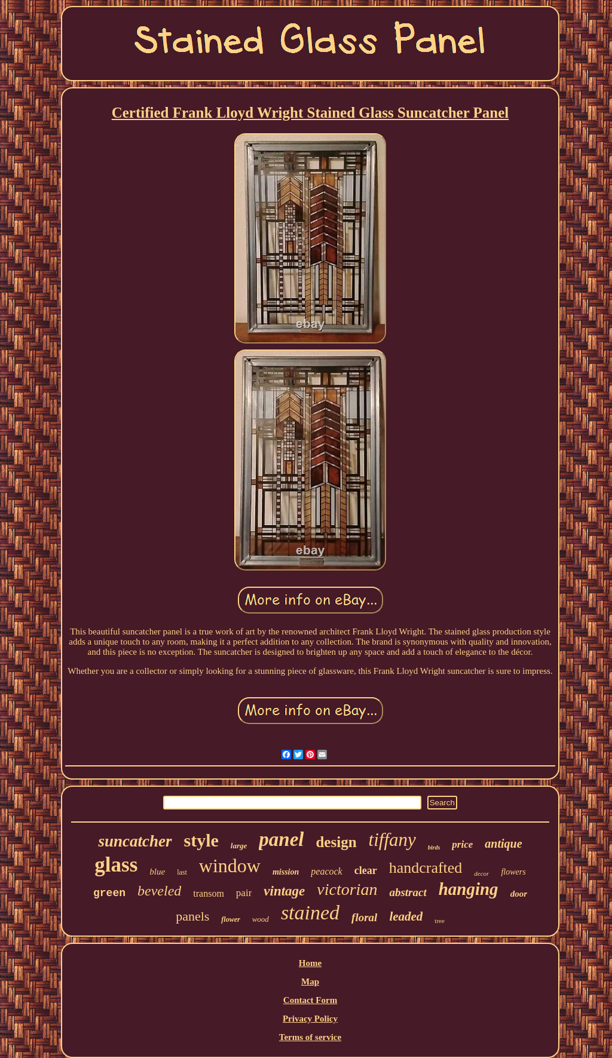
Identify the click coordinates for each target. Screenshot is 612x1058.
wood (260, 919)
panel (281, 839)
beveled (159, 890)
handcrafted (426, 867)
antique (503, 843)
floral (364, 917)
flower (230, 919)
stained (310, 912)
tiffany (392, 839)
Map (310, 981)
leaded (406, 916)
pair (244, 892)
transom (208, 893)
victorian (347, 889)
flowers (513, 871)
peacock (326, 871)
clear (365, 870)
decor (481, 873)
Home (310, 963)
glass (115, 864)
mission (286, 871)
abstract (407, 892)
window (230, 865)
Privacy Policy (310, 1018)
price (462, 844)
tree (439, 920)
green (109, 893)
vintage (284, 891)
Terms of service (310, 1037)
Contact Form (310, 1000)
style (201, 840)
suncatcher (135, 841)
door (518, 893)
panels (192, 916)
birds (434, 847)
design (336, 842)
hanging (468, 888)
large (239, 845)
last (182, 872)
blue (157, 871)
